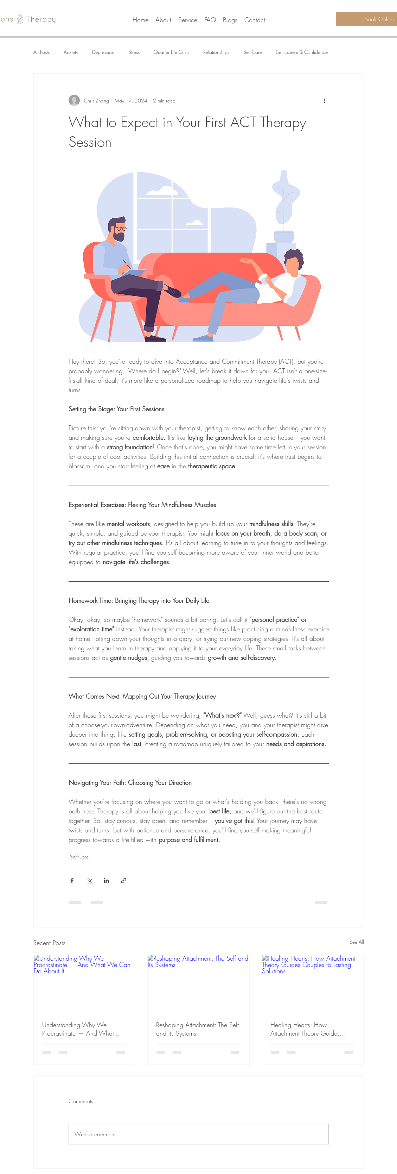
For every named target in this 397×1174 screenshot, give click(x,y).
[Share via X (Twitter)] (89, 880)
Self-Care (252, 52)
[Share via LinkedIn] (106, 880)
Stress (134, 52)
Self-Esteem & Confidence (302, 52)
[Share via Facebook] (72, 880)
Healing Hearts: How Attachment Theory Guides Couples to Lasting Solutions (307, 1028)
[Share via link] (123, 880)
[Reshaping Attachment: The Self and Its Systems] (198, 983)
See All (357, 941)
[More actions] (324, 100)
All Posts (41, 52)
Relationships (216, 52)
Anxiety (71, 52)
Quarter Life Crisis (171, 52)
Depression (103, 52)
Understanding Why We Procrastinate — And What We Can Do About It (84, 1028)
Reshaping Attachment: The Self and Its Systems (197, 1028)
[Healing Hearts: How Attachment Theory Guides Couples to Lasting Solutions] (313, 983)
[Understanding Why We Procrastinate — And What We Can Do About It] (84, 983)
